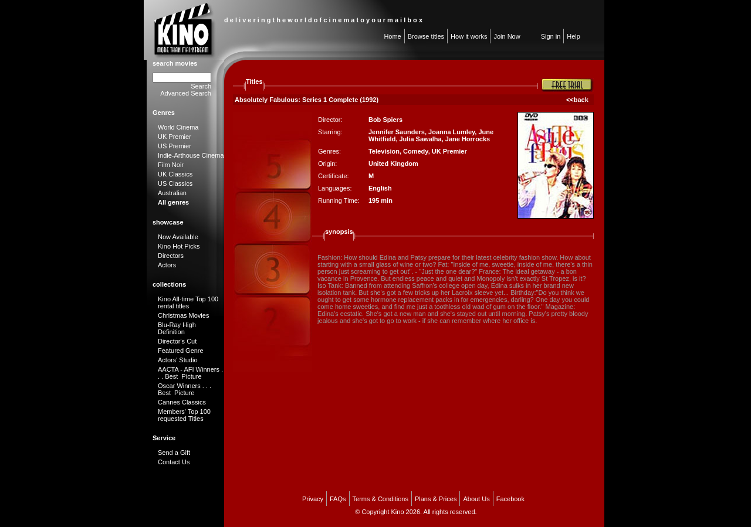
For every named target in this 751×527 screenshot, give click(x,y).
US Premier (174, 145)
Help (573, 36)
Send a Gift (174, 452)
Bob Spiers (385, 119)
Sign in (551, 36)
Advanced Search (185, 93)
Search (201, 86)
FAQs (338, 498)
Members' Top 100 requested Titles (184, 415)
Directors (171, 255)
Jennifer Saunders (396, 131)
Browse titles (426, 36)
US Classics (175, 183)
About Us (476, 498)
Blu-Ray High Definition (177, 328)
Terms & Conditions (380, 498)
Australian (172, 192)
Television (384, 151)
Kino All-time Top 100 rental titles (188, 302)
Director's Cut (177, 341)
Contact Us (174, 461)
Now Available (178, 236)
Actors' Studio (178, 359)
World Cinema (178, 127)
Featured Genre (181, 350)
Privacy (312, 498)
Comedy (415, 151)
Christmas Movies (183, 315)
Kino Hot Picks (179, 246)
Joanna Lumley (451, 131)
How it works (469, 36)
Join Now (506, 36)
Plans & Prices (436, 498)
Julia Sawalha (421, 138)
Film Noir (171, 164)
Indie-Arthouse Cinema (191, 155)
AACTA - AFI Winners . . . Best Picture (190, 373)
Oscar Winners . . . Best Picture (184, 389)
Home (392, 36)
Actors (167, 264)
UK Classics (175, 174)
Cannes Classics (182, 402)
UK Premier (174, 136)
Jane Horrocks (467, 138)
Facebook (510, 498)
